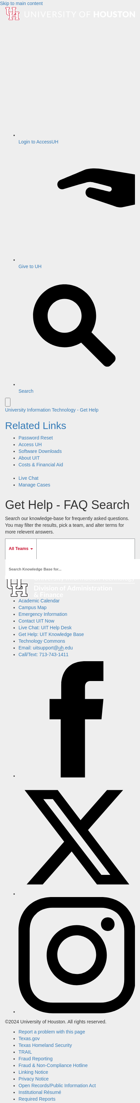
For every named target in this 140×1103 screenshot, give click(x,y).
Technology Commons (42, 641)
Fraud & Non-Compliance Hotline (53, 1065)
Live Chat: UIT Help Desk (45, 627)
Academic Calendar (39, 600)
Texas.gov (29, 1038)
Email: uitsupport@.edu (46, 648)
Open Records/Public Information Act (57, 1085)
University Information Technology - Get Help (52, 410)
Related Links (35, 425)
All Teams (21, 548)
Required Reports (37, 1099)
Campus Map (32, 607)
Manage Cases (34, 484)
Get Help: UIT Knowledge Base (51, 634)
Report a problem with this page (52, 1031)
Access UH (30, 444)
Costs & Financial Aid (41, 464)
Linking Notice (33, 1072)
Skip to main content (21, 3)
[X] (77, 893)
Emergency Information (43, 614)
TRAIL (25, 1052)
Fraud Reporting (36, 1058)
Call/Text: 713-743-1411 (44, 654)
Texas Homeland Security (45, 1045)
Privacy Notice (33, 1078)
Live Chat (28, 478)
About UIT (29, 458)
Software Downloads (40, 451)
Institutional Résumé (40, 1092)
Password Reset (36, 437)
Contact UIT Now (36, 621)
